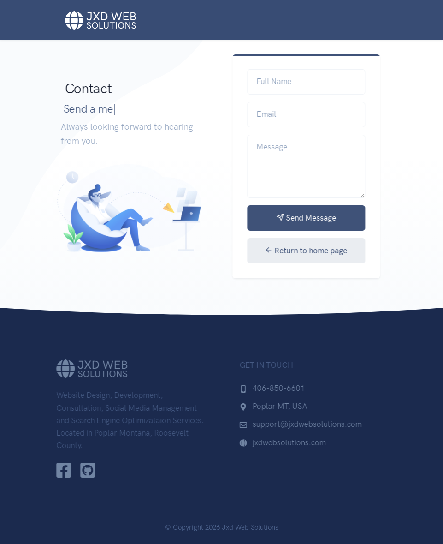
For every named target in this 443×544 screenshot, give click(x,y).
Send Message (309, 217)
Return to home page (309, 250)
